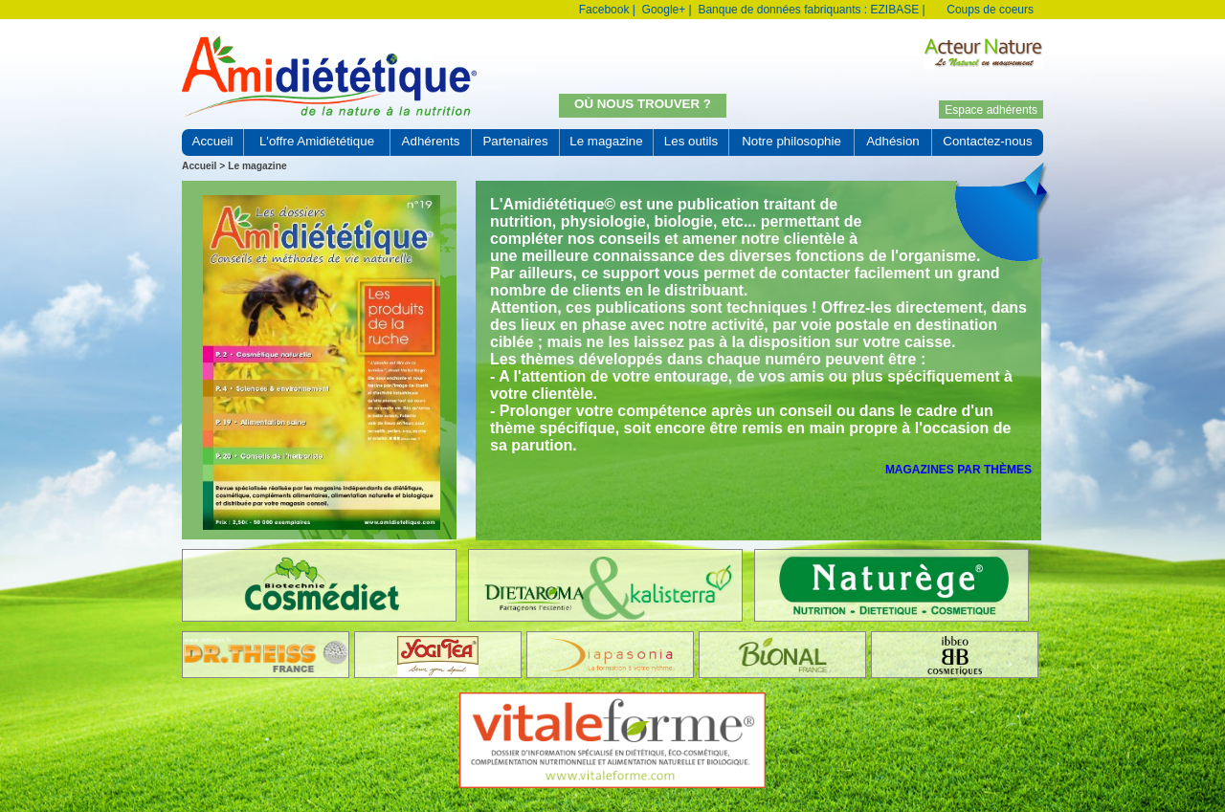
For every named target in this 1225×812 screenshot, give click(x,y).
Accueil (199, 166)
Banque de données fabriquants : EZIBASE (808, 9)
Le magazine (257, 166)
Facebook (604, 9)
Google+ (664, 9)
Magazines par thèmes (958, 469)
